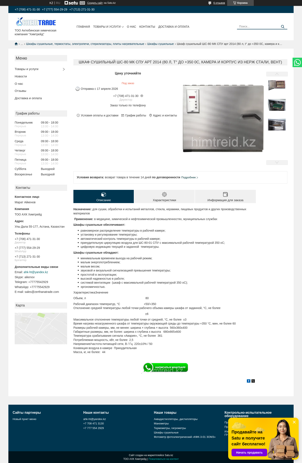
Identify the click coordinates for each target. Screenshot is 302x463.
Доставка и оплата (173, 26)
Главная (83, 26)
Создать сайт (95, 2)
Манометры (161, 423)
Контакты (147, 26)
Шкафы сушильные (160, 43)
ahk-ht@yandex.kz (36, 272)
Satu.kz (169, 455)
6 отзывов (219, 2)
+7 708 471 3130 (93, 423)
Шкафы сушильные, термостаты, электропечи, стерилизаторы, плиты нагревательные (85, 43)
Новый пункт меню (24, 419)
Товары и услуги (107, 26)
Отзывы (20, 91)
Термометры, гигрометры (170, 428)
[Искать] (282, 26)
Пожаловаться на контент (164, 459)
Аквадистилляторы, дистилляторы (176, 419)
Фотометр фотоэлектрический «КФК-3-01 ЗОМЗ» (185, 436)
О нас (131, 26)
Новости (21, 76)
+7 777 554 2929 (93, 428)
